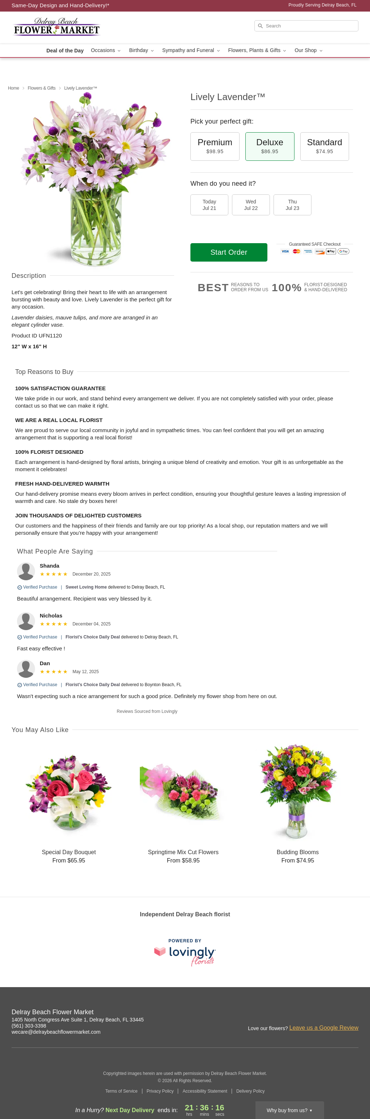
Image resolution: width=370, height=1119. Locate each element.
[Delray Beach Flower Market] (64, 28)
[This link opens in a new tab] (185, 952)
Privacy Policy (160, 1091)
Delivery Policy (250, 1091)
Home (13, 88)
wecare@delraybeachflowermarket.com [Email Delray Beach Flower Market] (56, 1032)
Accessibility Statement (204, 1091)
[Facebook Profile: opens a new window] (322, 1013)
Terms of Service (121, 1091)
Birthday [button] (142, 50)
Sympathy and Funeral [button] (191, 50)
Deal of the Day (64, 50)
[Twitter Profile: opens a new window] (353, 1013)
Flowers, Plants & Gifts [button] (258, 50)
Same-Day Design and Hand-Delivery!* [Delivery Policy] (60, 5)
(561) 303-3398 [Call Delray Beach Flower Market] (29, 1026)
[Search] (306, 25)
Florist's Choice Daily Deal (93, 637)
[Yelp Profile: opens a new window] (337, 1013)
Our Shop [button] (308, 50)
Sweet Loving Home (86, 587)
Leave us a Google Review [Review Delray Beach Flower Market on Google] (323, 1028)
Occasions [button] (106, 50)
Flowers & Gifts (42, 88)
